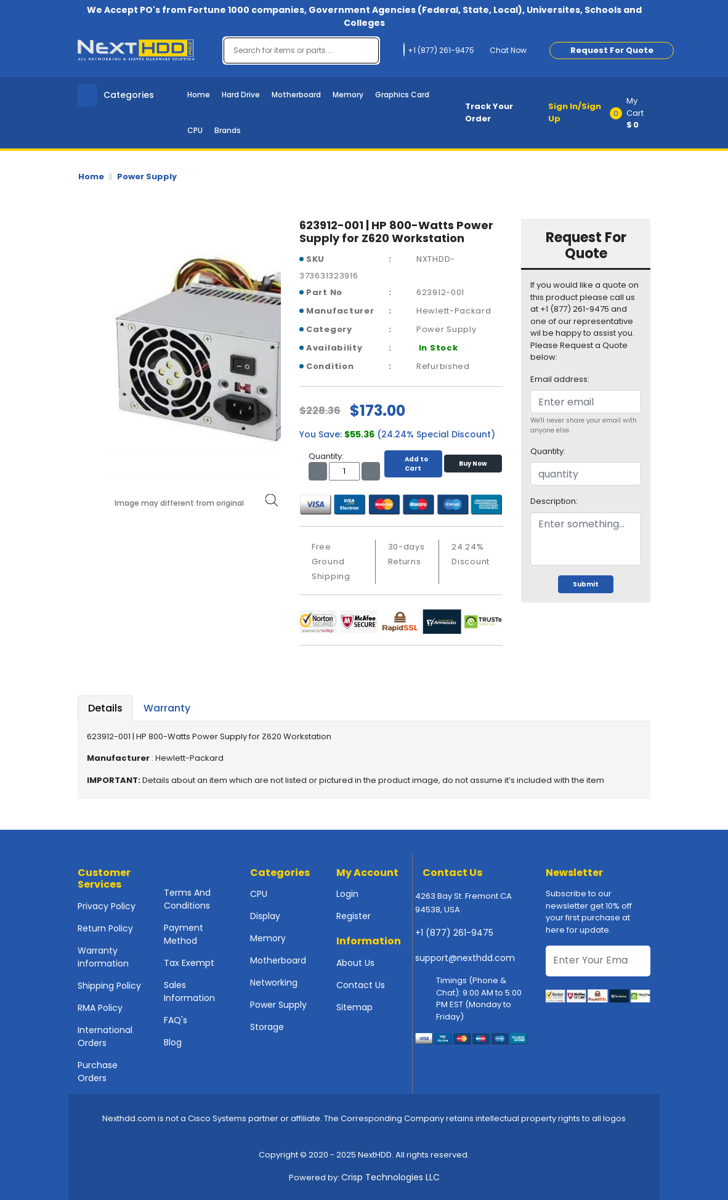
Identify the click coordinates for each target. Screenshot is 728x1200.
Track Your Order (489, 112)
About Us (355, 963)
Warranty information (103, 957)
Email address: (559, 379)
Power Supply (147, 176)
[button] (634, 112)
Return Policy (105, 928)
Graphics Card (402, 94)
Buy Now (473, 463)
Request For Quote (611, 50)
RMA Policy (100, 1008)
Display (265, 916)
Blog (173, 1042)
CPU (195, 130)
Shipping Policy (109, 985)
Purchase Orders (98, 1071)
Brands (227, 130)
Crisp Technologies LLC (390, 1177)
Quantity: (547, 451)
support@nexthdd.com (465, 958)
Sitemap (354, 1007)
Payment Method (183, 934)
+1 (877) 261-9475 (454, 932)
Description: (554, 501)
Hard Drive (241, 94)
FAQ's (175, 1020)
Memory (348, 94)
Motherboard (296, 94)
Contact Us (360, 985)
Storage (267, 1027)
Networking (273, 982)
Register (353, 916)
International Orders (105, 1036)
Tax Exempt (189, 963)
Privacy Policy (106, 906)
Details (105, 708)
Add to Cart (413, 464)
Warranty (167, 708)
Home (198, 94)
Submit (586, 584)
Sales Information (189, 991)
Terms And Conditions (187, 899)
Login (347, 894)
